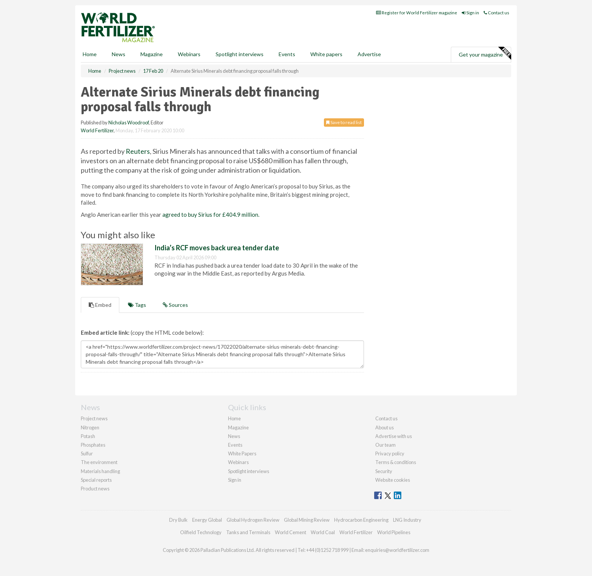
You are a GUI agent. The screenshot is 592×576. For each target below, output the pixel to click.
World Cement (290, 532)
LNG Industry (407, 520)
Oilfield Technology (201, 532)
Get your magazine (485, 53)
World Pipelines (393, 532)
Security (383, 471)
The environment (99, 462)
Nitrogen (90, 427)
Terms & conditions (395, 462)
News (234, 436)
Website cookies (392, 480)
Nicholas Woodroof (128, 122)
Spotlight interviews (240, 54)
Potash (88, 436)
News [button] (118, 54)
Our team (385, 445)
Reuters (138, 151)
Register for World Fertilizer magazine (416, 12)
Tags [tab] (137, 305)
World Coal (323, 532)
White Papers (242, 453)
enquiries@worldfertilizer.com (397, 550)
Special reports (96, 480)
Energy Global (207, 520)
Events (287, 54)
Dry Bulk (178, 520)
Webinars (189, 54)
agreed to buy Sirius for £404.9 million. (210, 214)
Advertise (369, 54)
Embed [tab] (100, 305)
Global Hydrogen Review (253, 520)
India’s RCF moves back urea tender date (216, 248)
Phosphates (93, 445)
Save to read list (344, 122)
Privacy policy (389, 453)
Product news (95, 489)
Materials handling (100, 471)
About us (384, 427)
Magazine (151, 54)
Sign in (470, 12)
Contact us (496, 12)
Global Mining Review (307, 520)
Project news (94, 418)
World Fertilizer (97, 130)
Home (90, 54)
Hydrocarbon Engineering (361, 520)
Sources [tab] (175, 305)
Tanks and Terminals (248, 532)
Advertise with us (393, 436)
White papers (326, 54)
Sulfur (87, 453)
